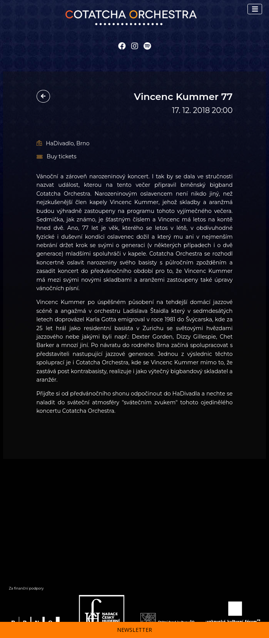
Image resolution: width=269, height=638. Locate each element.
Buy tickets (57, 156)
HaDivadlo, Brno (63, 143)
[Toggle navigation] (254, 9)
